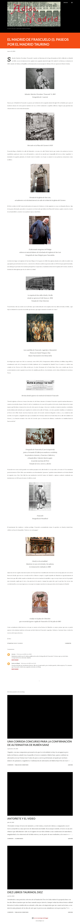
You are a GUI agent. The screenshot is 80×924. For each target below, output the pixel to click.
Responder (15, 660)
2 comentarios (19, 838)
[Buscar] (66, 2)
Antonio (14, 654)
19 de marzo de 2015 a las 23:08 (24, 654)
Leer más (70, 764)
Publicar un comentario (21, 764)
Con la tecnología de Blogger (40, 918)
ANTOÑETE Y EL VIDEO (21, 818)
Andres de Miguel (16, 663)
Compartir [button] (68, 643)
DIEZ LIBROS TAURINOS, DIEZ (25, 892)
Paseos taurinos (18, 643)
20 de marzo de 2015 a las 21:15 (28, 663)
